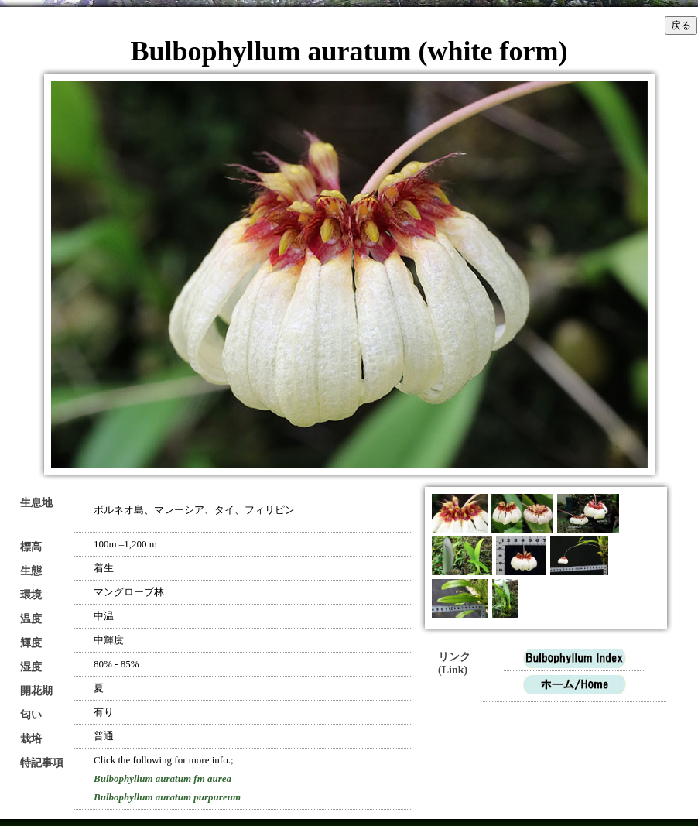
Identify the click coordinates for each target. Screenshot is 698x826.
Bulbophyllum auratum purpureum (167, 797)
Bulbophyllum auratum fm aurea (162, 778)
